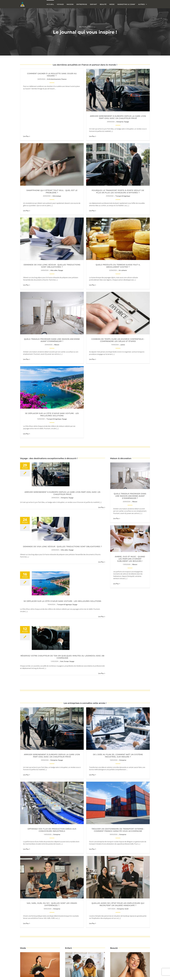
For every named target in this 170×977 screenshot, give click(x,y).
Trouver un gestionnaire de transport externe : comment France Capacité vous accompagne (52, 645)
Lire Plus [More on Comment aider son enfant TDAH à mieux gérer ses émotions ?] (71, 746)
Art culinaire (145, 186)
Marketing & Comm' (56, 912)
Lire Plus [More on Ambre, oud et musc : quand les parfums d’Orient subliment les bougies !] (116, 407)
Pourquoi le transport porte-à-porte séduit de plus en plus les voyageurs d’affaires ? (52, 181)
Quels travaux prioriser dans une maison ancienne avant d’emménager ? (52, 245)
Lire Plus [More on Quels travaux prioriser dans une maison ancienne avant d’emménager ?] (116, 341)
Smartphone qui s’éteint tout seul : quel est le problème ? (140, 117)
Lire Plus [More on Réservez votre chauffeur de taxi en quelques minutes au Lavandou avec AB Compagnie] (101, 496)
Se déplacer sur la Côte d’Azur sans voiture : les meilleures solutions (140, 245)
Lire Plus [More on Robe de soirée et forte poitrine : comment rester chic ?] (26, 746)
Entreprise (98, 122)
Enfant (87, 726)
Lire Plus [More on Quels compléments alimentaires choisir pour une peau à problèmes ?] (116, 743)
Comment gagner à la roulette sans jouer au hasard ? (52, 74)
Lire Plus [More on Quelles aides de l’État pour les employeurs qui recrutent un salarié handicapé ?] (114, 664)
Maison (56, 250)
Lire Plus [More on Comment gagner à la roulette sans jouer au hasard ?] (26, 94)
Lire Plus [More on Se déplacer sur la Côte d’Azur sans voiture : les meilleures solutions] (101, 440)
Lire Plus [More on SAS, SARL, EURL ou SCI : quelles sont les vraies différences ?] (70, 664)
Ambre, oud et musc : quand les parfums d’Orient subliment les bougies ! (130, 381)
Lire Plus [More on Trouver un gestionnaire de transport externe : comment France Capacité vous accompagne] (26, 664)
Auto (61, 484)
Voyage (104, 122)
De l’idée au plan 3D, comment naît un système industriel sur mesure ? (96, 578)
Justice (101, 250)
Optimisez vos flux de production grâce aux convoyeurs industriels (140, 578)
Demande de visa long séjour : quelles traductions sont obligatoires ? (96, 181)
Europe (66, 484)
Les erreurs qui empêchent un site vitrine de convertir (52, 907)
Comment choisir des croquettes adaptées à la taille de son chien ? (57, 821)
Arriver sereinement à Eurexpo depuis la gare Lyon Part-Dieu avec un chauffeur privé (96, 117)
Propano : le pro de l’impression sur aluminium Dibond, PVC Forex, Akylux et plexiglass (96, 974)
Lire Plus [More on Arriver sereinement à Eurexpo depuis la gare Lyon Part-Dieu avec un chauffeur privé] (101, 330)
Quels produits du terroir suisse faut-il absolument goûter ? (140, 181)
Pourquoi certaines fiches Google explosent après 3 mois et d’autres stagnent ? (52, 974)
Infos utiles (98, 186)
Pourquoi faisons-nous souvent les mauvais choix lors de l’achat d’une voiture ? (124, 821)
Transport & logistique (56, 186)
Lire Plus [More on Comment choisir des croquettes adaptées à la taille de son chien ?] (78, 841)
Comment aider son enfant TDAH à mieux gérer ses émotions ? (85, 721)
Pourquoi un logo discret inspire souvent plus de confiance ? (140, 907)
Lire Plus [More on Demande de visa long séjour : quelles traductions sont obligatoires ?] (101, 385)
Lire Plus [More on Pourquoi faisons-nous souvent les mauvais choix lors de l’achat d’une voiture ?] (146, 841)
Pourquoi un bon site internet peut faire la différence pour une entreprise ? (96, 907)
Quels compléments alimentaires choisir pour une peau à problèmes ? (130, 721)
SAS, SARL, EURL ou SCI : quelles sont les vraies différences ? (96, 645)
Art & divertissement (54, 79)
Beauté (134, 726)
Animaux (62, 826)
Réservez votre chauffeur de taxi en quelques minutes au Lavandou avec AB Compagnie (62, 480)
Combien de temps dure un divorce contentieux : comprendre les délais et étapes (96, 245)
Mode (45, 726)
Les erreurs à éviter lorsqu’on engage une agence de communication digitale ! (140, 974)
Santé (149, 649)
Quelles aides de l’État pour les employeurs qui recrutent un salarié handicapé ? (140, 645)
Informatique (145, 122)
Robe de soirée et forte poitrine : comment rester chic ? (40, 721)
